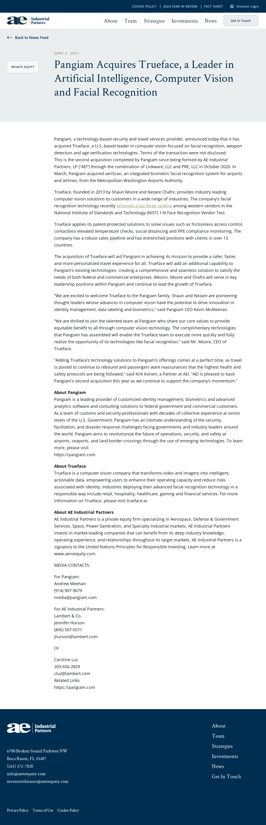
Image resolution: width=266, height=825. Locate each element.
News (211, 20)
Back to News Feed (27, 37)
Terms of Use (43, 810)
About (110, 20)
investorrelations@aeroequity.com (37, 781)
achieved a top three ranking (144, 205)
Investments (184, 20)
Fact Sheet (213, 6)
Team (130, 20)
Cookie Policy (144, 6)
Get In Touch (241, 20)
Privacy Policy (17, 810)
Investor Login (244, 6)
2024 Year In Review (180, 6)
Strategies (154, 20)
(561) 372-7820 (20, 766)
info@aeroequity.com (26, 774)
